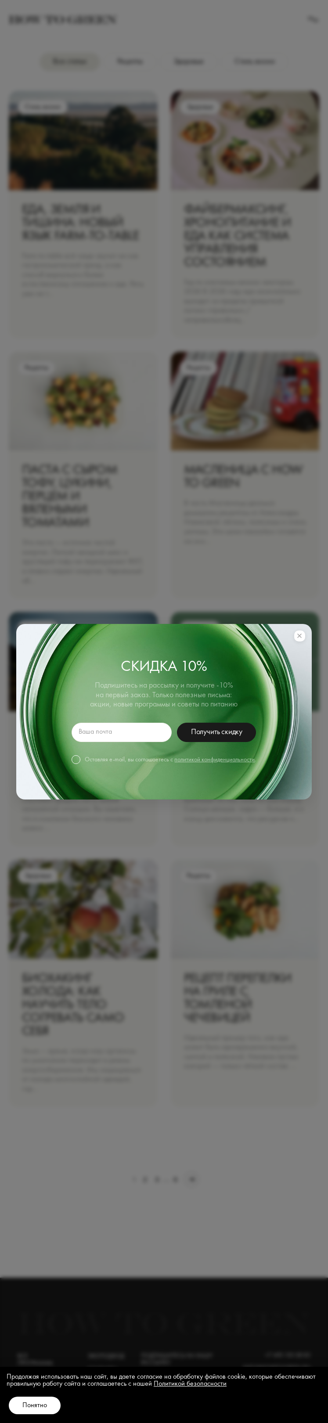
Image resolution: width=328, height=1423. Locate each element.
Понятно (34, 1405)
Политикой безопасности (190, 1383)
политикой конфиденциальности (214, 760)
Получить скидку (216, 732)
